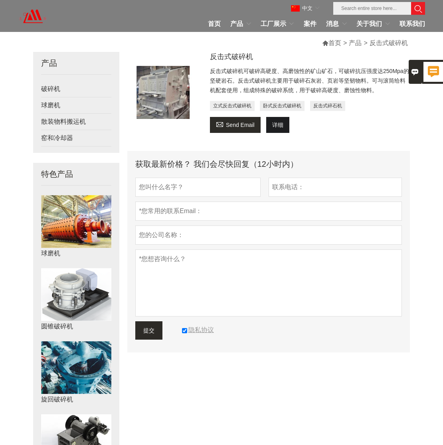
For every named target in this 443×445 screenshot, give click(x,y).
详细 (277, 125)
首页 (334, 43)
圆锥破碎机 (57, 326)
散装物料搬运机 (63, 121)
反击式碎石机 (327, 106)
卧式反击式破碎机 (282, 106)
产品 (355, 43)
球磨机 (50, 105)
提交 (148, 330)
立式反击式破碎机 (232, 106)
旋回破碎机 (57, 399)
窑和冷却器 (57, 137)
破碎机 (50, 88)
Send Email (235, 124)
